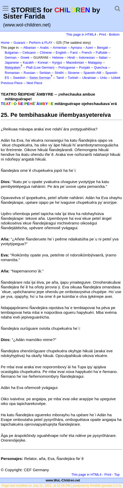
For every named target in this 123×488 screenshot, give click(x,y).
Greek (24, 57)
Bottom (114, 34)
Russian (29, 73)
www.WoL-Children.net (63, 480)
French (87, 52)
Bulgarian (12, 52)
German (11, 57)
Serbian (45, 73)
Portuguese (66, 67)
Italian (103, 57)
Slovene (73, 73)
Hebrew (57, 57)
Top (117, 474)
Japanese (12, 62)
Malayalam (12, 67)
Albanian (29, 48)
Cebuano (29, 52)
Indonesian (87, 57)
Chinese (46, 52)
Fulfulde (101, 52)
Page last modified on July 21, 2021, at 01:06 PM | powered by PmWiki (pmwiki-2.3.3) (61, 485)
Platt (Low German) (40, 67)
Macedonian (75, 62)
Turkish (73, 78)
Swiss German (40, 78)
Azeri (89, 48)
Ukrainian (89, 78)
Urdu (103, 78)
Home (5, 43)
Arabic (44, 48)
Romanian (12, 73)
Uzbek (115, 78)
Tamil (60, 78)
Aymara (76, 48)
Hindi (71, 57)
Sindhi (59, 73)
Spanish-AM (92, 73)
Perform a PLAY (40, 43)
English (61, 52)
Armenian (60, 48)
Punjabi (84, 67)
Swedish (19, 78)
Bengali (102, 48)
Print (102, 34)
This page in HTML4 (81, 34)
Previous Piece (12, 83)
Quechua (100, 67)
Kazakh (28, 62)
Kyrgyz (57, 62)
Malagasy (95, 62)
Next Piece (34, 83)
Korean (43, 62)
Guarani (19, 43)
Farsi (74, 52)
